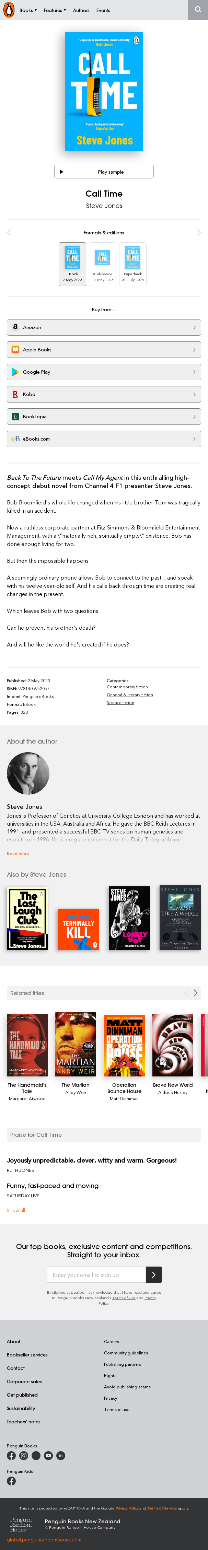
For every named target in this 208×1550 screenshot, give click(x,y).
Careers (111, 1341)
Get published (22, 1395)
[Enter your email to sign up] (96, 1274)
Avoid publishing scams (127, 1387)
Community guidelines (126, 1353)
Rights (110, 1375)
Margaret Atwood (27, 1098)
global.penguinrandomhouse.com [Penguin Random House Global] (44, 1539)
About (13, 1341)
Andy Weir (75, 1092)
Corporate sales (24, 1381)
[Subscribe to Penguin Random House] (154, 1275)
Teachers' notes (24, 1421)
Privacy (110, 1398)
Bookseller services (27, 1354)
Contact (16, 1368)
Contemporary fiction (127, 687)
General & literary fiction (130, 694)
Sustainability (21, 1408)
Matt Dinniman (124, 1098)
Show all (16, 1210)
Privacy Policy (127, 1508)
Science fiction (120, 702)
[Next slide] (196, 993)
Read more (18, 853)
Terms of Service (162, 1508)
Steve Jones (104, 205)
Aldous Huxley (172, 1092)
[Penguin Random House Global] (26, 1524)
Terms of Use (124, 1298)
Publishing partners (122, 1364)
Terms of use (116, 1409)
